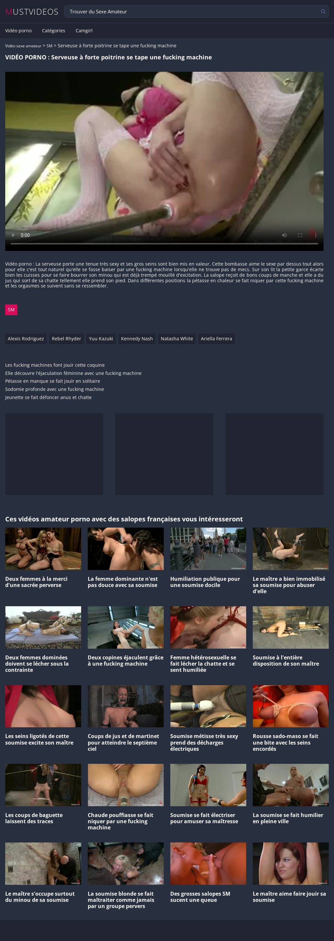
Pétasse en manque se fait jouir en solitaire (52, 381)
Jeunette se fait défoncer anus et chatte (48, 397)
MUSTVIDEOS (32, 12)
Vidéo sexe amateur (23, 46)
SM (50, 46)
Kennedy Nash (137, 338)
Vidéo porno (18, 30)
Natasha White (177, 338)
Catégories (53, 30)
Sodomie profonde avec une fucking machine (54, 389)
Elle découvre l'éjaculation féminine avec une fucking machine (73, 373)
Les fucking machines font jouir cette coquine (55, 365)
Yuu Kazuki (101, 338)
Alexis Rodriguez (26, 338)
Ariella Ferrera (216, 338)
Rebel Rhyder (66, 338)
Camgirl (84, 30)
